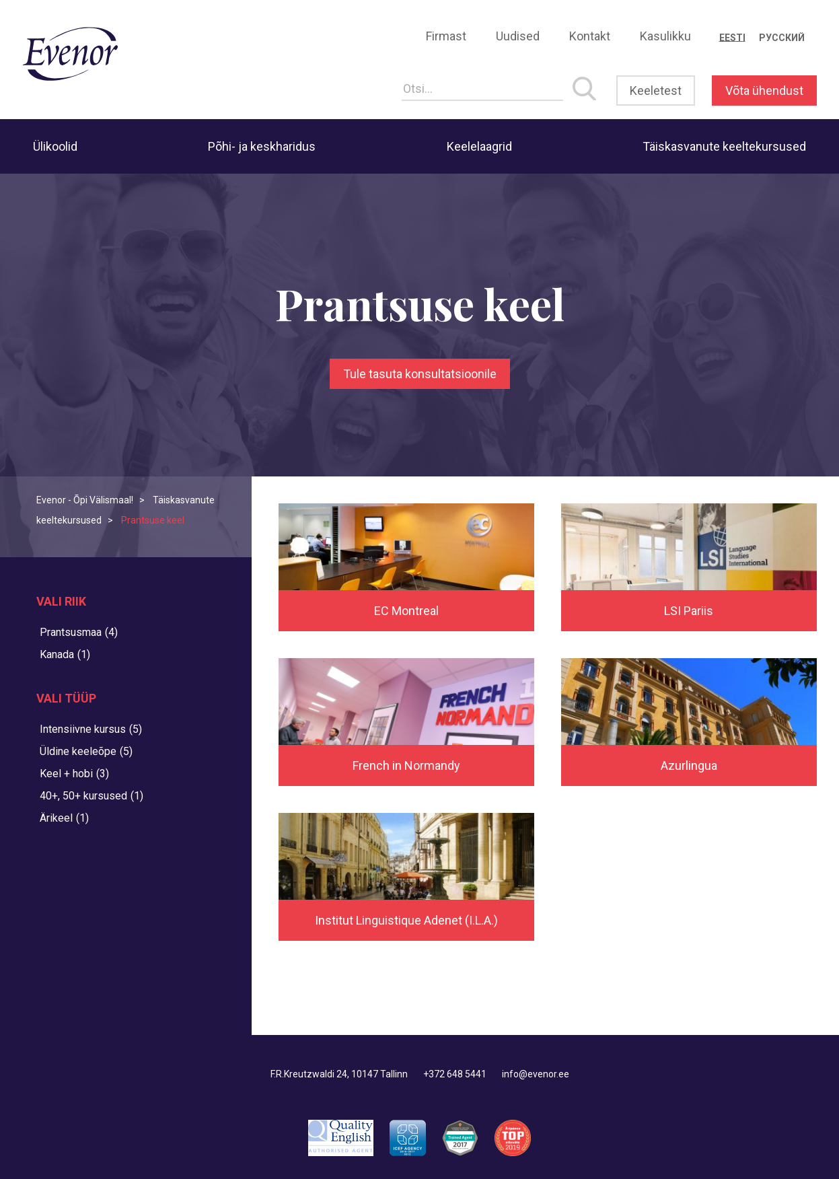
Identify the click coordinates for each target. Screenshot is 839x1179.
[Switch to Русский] (781, 37)
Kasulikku (665, 36)
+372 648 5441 (454, 1074)
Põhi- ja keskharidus (262, 146)
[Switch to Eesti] (732, 37)
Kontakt (589, 36)
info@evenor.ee (535, 1074)
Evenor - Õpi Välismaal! (84, 500)
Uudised (518, 36)
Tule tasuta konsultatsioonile (420, 374)
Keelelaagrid (479, 146)
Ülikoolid (55, 146)
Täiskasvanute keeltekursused (724, 146)
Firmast (446, 36)
